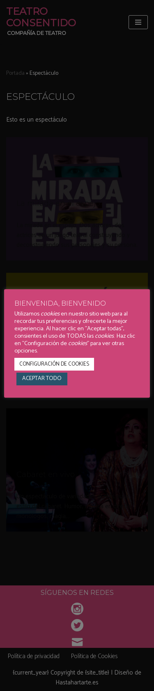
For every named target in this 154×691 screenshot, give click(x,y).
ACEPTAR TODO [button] (42, 378)
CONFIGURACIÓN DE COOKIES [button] (54, 364)
